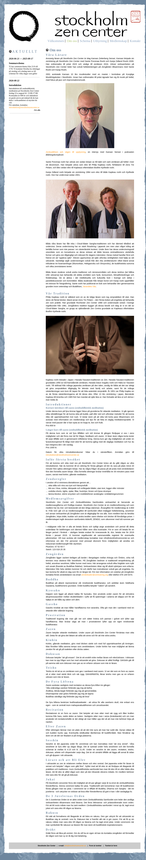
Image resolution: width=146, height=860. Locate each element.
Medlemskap (118, 41)
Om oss (72, 41)
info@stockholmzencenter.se (75, 846)
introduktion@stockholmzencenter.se (24, 107)
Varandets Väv (89, 286)
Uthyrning (100, 41)
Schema (85, 41)
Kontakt (135, 41)
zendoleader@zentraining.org (94, 575)
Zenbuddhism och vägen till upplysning (66, 152)
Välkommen (56, 41)
